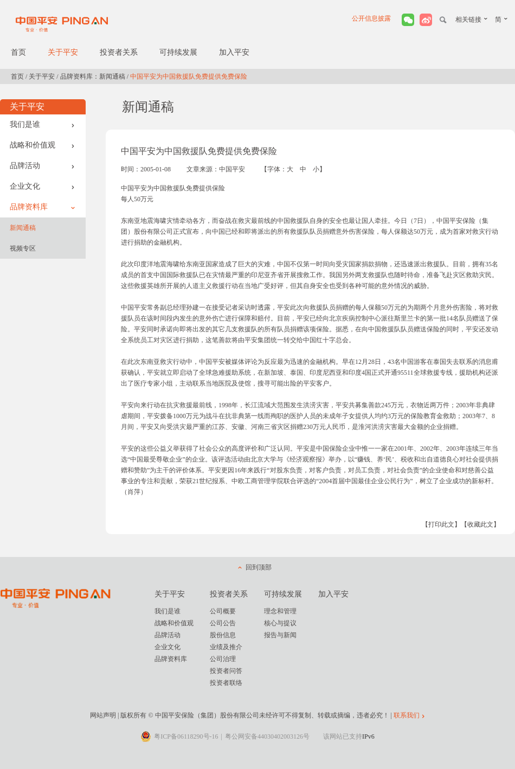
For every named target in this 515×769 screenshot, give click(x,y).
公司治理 (223, 659)
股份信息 (223, 635)
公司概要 (223, 611)
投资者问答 (226, 671)
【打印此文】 (441, 524)
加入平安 (234, 52)
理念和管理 (280, 611)
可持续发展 (178, 52)
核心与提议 (280, 623)
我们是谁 (42, 124)
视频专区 (23, 248)
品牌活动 (42, 166)
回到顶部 (259, 567)
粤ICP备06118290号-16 (186, 736)
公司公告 (223, 623)
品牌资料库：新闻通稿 (92, 76)
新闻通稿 (23, 228)
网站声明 (103, 715)
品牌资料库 (42, 207)
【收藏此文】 (480, 524)
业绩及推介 (226, 647)
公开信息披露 (371, 18)
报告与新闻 (280, 635)
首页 (18, 52)
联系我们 (407, 715)
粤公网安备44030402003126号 (267, 736)
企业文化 (42, 186)
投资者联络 (226, 683)
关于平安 (63, 52)
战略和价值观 (42, 145)
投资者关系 (119, 52)
